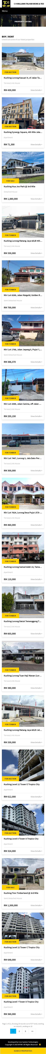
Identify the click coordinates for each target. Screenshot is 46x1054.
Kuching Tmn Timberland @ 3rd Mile (21, 893)
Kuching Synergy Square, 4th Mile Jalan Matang (23, 132)
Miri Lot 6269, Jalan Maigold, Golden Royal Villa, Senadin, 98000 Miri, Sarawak (23, 295)
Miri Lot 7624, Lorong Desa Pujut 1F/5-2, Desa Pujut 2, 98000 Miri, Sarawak (23, 512)
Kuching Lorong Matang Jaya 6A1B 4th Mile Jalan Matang (23, 241)
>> (32, 1031)
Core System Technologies (28, 1042)
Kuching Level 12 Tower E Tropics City (22, 784)
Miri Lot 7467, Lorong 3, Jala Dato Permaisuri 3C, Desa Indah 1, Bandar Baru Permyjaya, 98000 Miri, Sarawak (23, 458)
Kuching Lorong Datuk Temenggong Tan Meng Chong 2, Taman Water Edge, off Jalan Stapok (23, 621)
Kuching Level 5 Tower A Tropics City (21, 838)
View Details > (36, 90)
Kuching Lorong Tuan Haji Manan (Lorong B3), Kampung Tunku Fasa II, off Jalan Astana (23, 675)
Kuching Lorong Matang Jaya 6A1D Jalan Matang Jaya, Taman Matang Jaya (23, 730)
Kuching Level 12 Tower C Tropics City (22, 947)
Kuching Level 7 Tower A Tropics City (21, 1002)
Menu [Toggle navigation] (5, 10)
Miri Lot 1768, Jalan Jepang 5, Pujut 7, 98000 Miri (23, 349)
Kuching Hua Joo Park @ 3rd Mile (19, 186)
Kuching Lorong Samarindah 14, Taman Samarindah (23, 567)
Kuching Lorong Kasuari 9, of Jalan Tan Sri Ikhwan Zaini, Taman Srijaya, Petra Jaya (23, 78)
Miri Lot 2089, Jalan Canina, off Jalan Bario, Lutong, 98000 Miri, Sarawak (23, 404)
